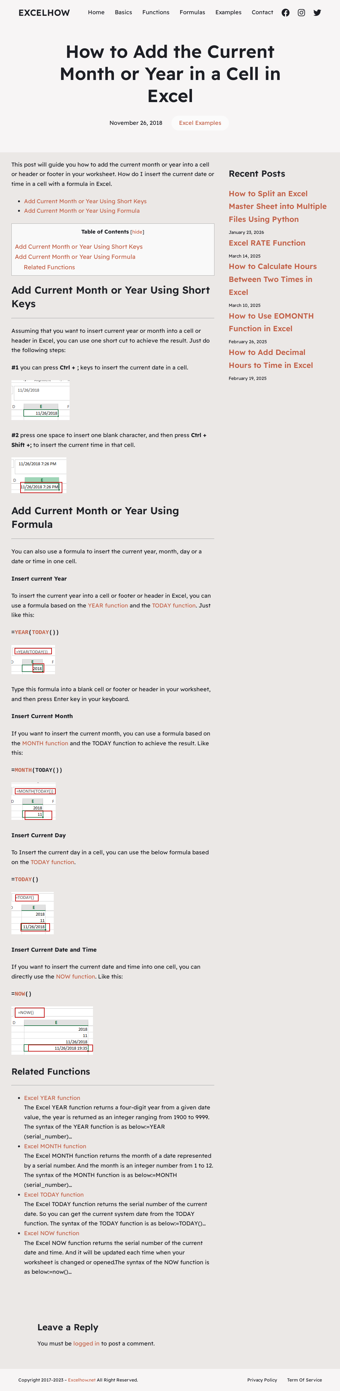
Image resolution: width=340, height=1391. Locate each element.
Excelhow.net (82, 1380)
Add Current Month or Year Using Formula (82, 210)
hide (137, 232)
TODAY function (174, 605)
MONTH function (45, 743)
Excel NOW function (51, 1233)
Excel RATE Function (267, 242)
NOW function (75, 976)
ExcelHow (44, 12)
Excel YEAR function (52, 1097)
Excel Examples (200, 122)
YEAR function (108, 605)
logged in (86, 1343)
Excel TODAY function (54, 1194)
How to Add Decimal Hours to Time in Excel (271, 358)
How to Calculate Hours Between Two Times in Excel (273, 279)
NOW (20, 994)
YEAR (21, 632)
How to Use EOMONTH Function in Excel (271, 322)
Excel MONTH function (55, 1146)
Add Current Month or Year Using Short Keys (85, 201)
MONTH (23, 770)
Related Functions (49, 267)
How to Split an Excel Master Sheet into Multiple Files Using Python (278, 206)
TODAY (40, 632)
